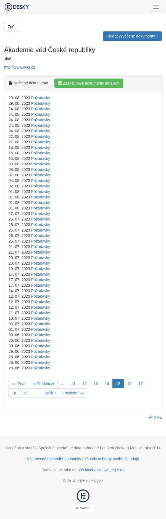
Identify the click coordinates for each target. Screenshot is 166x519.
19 (25, 393)
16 (129, 383)
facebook (93, 470)
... (62, 383)
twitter (109, 470)
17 (140, 383)
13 (96, 383)
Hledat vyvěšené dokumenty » (132, 36)
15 (118, 383)
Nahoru (83, 508)
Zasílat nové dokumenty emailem (89, 83)
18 (14, 393)
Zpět (11, 27)
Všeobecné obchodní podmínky (54, 459)
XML (155, 417)
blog (120, 470)
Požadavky (40, 98)
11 (73, 383)
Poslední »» (73, 393)
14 (107, 383)
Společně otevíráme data (59, 448)
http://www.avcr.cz (19, 67)
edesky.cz (94, 481)
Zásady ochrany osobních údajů (111, 459)
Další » (50, 393)
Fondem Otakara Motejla (121, 448)
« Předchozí (43, 383)
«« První (19, 383)
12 (84, 383)
